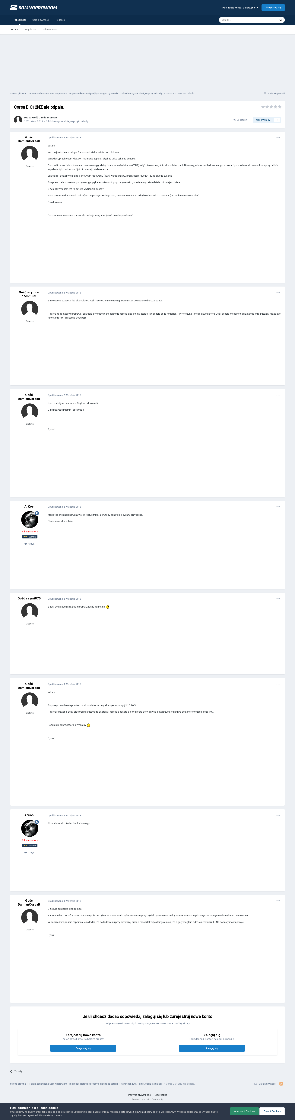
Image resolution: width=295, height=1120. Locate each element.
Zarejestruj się (273, 7)
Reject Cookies (272, 1111)
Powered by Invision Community (147, 1099)
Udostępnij (240, 119)
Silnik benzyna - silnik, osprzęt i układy (67, 121)
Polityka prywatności (139, 1094)
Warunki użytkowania (51, 1115)
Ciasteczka (161, 1094)
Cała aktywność (40, 19)
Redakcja (60, 19)
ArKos (29, 506)
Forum (14, 29)
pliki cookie (54, 1111)
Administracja (50, 29)
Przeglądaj (20, 21)
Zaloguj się (212, 1048)
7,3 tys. (29, 543)
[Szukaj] (239, 20)
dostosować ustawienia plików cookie (139, 1111)
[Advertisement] (147, 60)
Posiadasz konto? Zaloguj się (240, 7)
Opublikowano (64, 137)
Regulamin (30, 29)
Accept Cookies (244, 1111)
